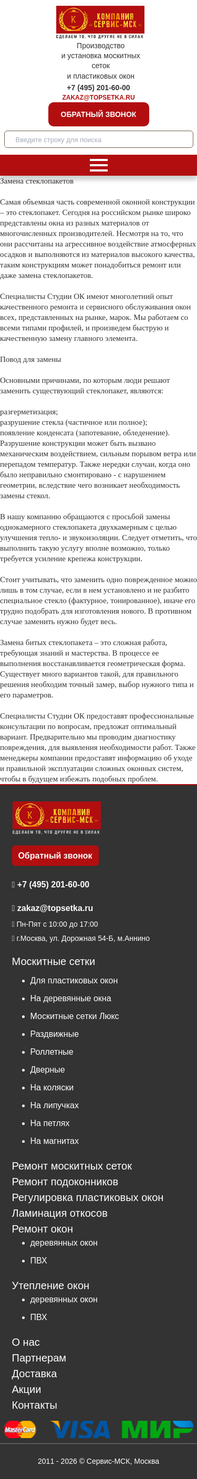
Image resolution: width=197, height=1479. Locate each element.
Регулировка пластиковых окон (88, 1197)
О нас (26, 1342)
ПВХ (38, 1260)
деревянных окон (64, 1242)
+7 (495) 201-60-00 (98, 87)
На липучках (54, 1105)
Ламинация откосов (60, 1213)
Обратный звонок (99, 114)
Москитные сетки (54, 961)
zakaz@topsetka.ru (98, 97)
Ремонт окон (42, 1229)
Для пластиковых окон (74, 980)
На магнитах (54, 1141)
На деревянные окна (70, 998)
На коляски (52, 1087)
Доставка (34, 1373)
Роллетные (52, 1051)
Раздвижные (54, 1034)
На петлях (50, 1123)
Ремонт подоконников (65, 1181)
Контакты (34, 1405)
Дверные (47, 1069)
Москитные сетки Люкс (74, 1016)
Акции (27, 1389)
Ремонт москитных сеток (72, 1166)
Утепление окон (51, 1285)
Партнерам (39, 1358)
